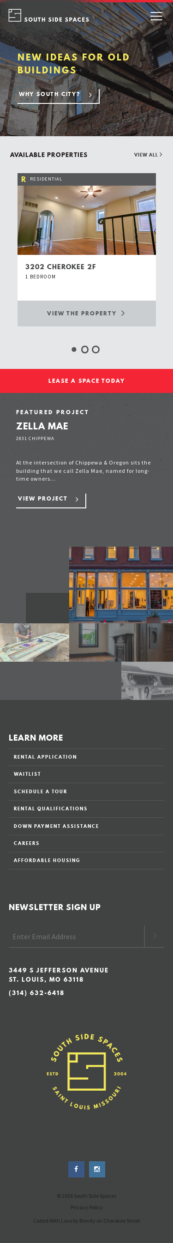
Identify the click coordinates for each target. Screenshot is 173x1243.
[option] (87, 249)
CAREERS (27, 843)
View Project (43, 498)
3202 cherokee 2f (60, 267)
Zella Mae (42, 426)
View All (148, 154)
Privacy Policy (87, 1207)
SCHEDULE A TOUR (40, 791)
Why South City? (50, 94)
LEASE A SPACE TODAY (86, 381)
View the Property (86, 313)
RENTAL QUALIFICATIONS (51, 808)
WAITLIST (27, 774)
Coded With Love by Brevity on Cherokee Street (86, 1220)
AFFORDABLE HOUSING (47, 860)
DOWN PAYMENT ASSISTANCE (56, 826)
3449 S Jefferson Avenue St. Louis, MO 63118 (59, 975)
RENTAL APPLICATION (45, 757)
